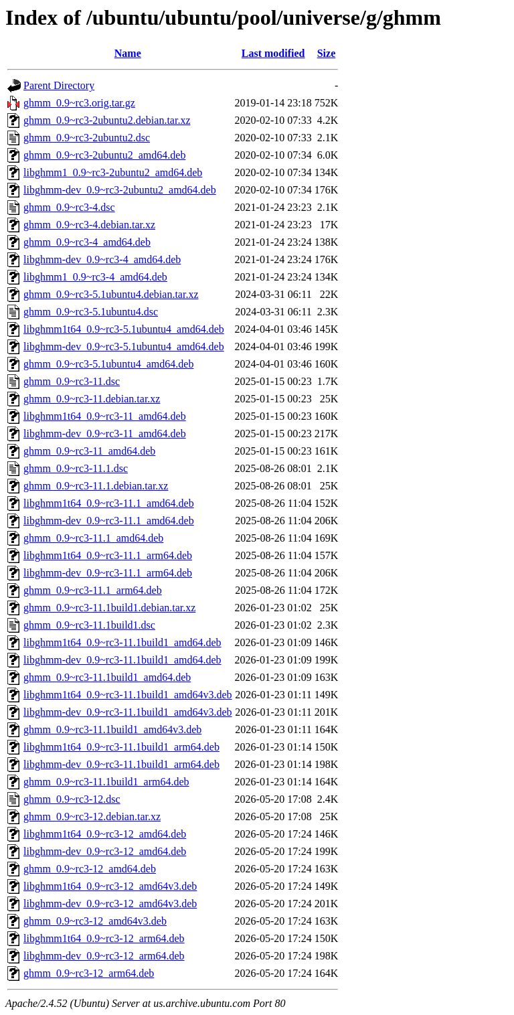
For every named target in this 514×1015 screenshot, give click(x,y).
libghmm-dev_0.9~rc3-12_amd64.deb (104, 851)
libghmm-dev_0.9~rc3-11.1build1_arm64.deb (121, 764)
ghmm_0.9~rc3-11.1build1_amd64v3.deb (112, 729)
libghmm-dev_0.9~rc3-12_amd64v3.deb (110, 903)
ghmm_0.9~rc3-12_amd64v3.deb (95, 921)
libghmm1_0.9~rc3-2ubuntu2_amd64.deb (112, 172)
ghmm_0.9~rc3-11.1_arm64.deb (92, 590)
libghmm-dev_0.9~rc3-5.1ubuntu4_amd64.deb (123, 346)
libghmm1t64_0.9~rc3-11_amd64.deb (104, 416)
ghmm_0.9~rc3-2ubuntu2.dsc (86, 137)
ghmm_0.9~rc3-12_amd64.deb (89, 868)
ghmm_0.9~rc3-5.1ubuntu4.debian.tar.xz (111, 294)
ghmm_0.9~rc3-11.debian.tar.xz (91, 398)
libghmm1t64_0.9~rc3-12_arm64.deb (104, 938)
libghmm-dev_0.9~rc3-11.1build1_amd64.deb (122, 660)
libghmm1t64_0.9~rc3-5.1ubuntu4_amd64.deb (123, 329)
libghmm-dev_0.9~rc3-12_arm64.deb (104, 955)
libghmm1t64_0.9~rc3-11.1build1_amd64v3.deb (127, 694)
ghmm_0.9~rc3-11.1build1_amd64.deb (107, 677)
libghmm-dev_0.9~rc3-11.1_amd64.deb (108, 520)
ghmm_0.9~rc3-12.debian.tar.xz (92, 816)
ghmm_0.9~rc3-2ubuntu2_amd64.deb (104, 155)
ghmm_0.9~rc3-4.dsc (69, 207)
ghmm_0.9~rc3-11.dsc (71, 381)
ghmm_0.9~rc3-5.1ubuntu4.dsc (90, 311)
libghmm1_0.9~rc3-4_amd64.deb (95, 277)
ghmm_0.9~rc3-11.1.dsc (75, 468)
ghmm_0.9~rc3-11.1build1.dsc (89, 625)
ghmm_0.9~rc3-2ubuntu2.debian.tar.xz (107, 120)
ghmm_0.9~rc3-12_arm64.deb (88, 973)
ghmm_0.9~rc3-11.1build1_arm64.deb (106, 781)
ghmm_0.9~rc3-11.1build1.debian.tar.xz (109, 607)
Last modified (273, 53)
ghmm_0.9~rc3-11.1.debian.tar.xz (95, 485)
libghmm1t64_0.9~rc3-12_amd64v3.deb (110, 886)
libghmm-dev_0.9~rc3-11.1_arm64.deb (107, 572)
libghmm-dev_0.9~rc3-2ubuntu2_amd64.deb (119, 190)
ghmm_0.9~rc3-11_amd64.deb (89, 451)
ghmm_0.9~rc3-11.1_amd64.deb (93, 538)
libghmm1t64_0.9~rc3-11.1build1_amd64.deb (122, 642)
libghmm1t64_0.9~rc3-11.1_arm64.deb (107, 555)
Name (127, 53)
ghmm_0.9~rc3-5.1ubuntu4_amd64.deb (108, 364)
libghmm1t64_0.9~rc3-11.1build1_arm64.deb (121, 747)
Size (326, 53)
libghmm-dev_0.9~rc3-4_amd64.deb (102, 259)
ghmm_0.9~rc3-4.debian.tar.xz (89, 224)
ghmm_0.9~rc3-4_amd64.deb (87, 242)
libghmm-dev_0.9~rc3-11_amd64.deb (104, 433)
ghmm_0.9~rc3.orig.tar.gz (79, 102)
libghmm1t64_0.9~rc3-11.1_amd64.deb (108, 503)
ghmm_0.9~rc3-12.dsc (71, 799)
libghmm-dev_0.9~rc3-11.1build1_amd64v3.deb (127, 712)
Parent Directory (58, 85)
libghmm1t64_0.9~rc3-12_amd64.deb (104, 834)
